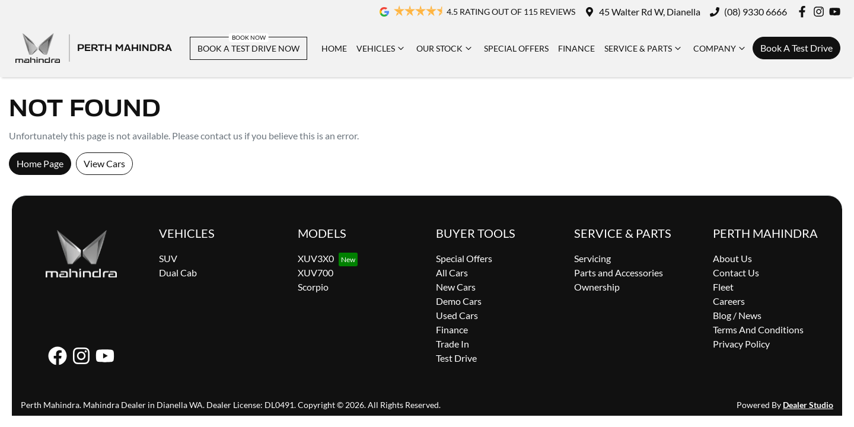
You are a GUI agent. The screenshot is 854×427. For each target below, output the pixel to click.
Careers (729, 301)
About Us (732, 258)
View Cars (104, 163)
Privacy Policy (741, 343)
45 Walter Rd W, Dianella (649, 11)
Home (334, 48)
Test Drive (456, 358)
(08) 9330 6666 (755, 11)
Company (720, 48)
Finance (576, 48)
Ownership (597, 286)
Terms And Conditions (758, 329)
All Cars (452, 272)
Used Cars (457, 315)
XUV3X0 (316, 258)
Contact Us (736, 272)
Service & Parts (644, 48)
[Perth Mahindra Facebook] (804, 11)
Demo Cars (459, 301)
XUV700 (315, 272)
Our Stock (445, 48)
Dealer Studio (808, 405)
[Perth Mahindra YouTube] (837, 11)
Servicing (592, 258)
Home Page (40, 163)
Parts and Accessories (618, 272)
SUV (168, 258)
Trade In (452, 343)
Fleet (723, 286)
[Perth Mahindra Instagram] (821, 11)
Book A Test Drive (796, 47)
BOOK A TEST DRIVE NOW (248, 48)
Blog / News (737, 315)
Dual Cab (178, 272)
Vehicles (381, 48)
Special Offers (516, 48)
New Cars (456, 286)
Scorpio (313, 286)
